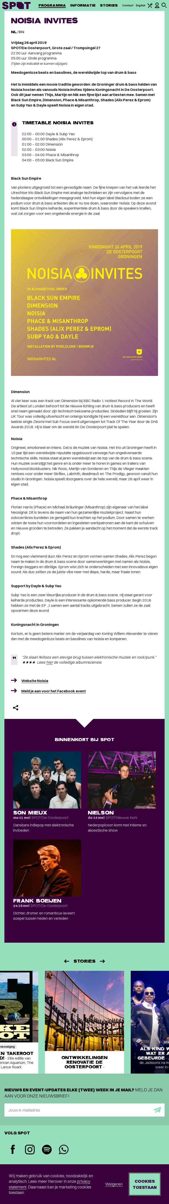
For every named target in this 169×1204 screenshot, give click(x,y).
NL (14, 32)
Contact (128, 5)
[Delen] (15, 707)
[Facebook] (12, 1149)
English (140, 5)
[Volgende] (103, 961)
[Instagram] (29, 1150)
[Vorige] (66, 961)
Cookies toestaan (145, 1184)
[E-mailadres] (84, 1110)
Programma (52, 5)
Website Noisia (34, 680)
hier (49, 662)
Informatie (83, 5)
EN (21, 32)
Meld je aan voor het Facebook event (53, 691)
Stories (109, 5)
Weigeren (114, 1184)
